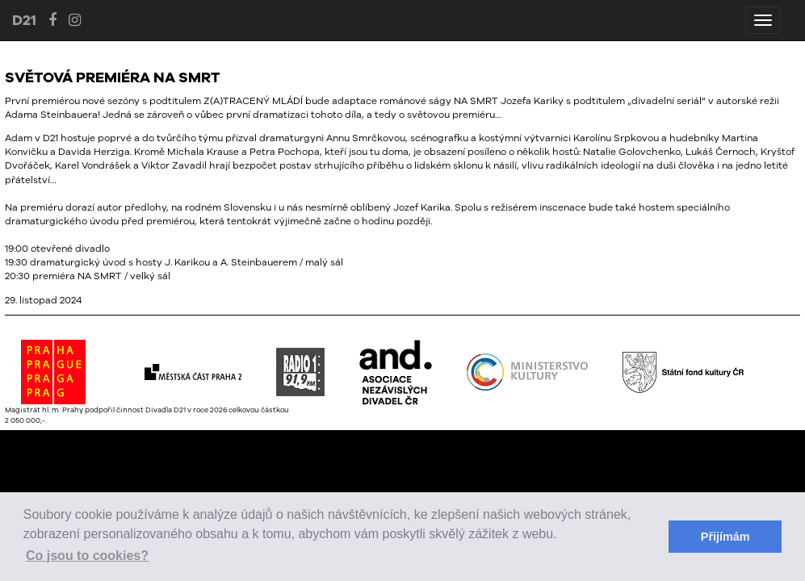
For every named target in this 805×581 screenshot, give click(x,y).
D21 (24, 19)
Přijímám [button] (725, 536)
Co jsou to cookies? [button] (87, 555)
